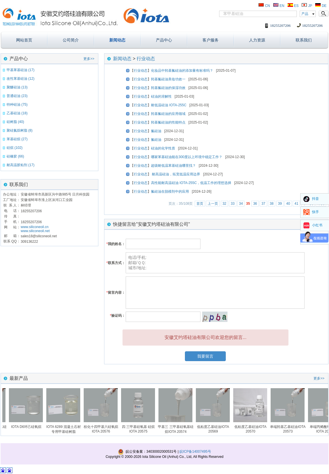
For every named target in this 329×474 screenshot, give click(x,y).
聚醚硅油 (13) (17, 87)
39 (280, 204)
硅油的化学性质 (163, 148)
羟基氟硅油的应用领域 (168, 114)
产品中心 (164, 40)
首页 (199, 204)
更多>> (88, 59)
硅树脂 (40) (15, 122)
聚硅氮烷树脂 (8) (19, 130)
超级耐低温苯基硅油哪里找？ (173, 166)
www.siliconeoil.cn (35, 227)
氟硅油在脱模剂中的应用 (170, 191)
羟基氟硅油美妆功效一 (168, 79)
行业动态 (146, 58)
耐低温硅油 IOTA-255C (168, 105)
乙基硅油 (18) (17, 113)
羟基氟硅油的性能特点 (168, 122)
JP (306, 6)
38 (271, 204)
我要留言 (205, 356)
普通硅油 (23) (17, 96)
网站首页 (24, 40)
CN (264, 6)
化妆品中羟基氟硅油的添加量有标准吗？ (182, 71)
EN (278, 6)
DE (320, 6)
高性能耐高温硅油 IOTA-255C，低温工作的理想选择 (191, 183)
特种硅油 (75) (17, 105)
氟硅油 (156, 131)
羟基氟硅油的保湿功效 (168, 88)
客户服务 (210, 40)
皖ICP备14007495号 (195, 452)
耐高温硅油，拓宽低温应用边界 (175, 174)
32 (224, 204)
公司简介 (71, 40)
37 (263, 204)
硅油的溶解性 (161, 96)
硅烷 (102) (14, 148)
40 (288, 204)
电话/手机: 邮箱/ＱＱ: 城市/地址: (215, 262)
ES (293, 6)
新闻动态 (117, 40)
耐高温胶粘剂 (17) (21, 165)
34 (241, 204)
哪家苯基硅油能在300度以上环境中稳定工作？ (186, 157)
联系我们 (304, 40)
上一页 (213, 204)
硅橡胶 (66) (15, 156)
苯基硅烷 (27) (17, 139)
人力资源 (257, 40)
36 (255, 204)
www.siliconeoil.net (35, 231)
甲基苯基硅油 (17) (21, 70)
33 (232, 204)
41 (296, 204)
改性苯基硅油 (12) (21, 79)
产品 (304, 14)
